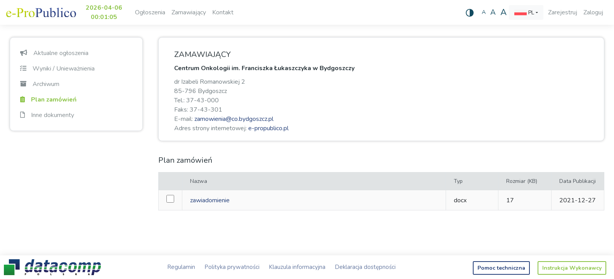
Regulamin (181, 267)
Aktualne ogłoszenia (54, 53)
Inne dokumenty (47, 115)
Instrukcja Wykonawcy (572, 268)
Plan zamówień (48, 99)
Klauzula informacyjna (297, 267)
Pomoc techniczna (501, 268)
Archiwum (39, 84)
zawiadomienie (210, 200)
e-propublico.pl (268, 128)
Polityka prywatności (231, 267)
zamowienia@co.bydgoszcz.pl (233, 119)
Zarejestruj (562, 12)
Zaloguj (593, 12)
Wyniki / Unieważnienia (57, 68)
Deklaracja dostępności (365, 267)
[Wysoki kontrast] (469, 12)
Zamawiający (188, 12)
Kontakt (222, 12)
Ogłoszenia (150, 12)
